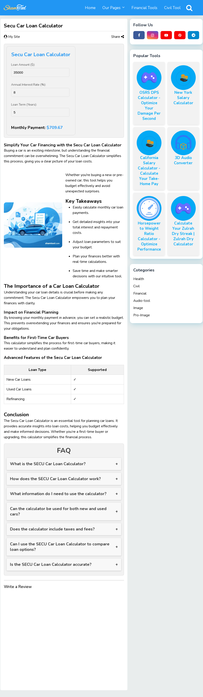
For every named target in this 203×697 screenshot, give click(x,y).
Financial (139, 293)
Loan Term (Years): (24, 104)
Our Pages (111, 7)
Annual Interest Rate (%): (28, 84)
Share (117, 36)
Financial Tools (144, 7)
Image (138, 308)
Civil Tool (172, 7)
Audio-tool (141, 300)
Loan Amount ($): (23, 65)
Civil (136, 286)
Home (90, 7)
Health (138, 279)
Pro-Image (141, 315)
